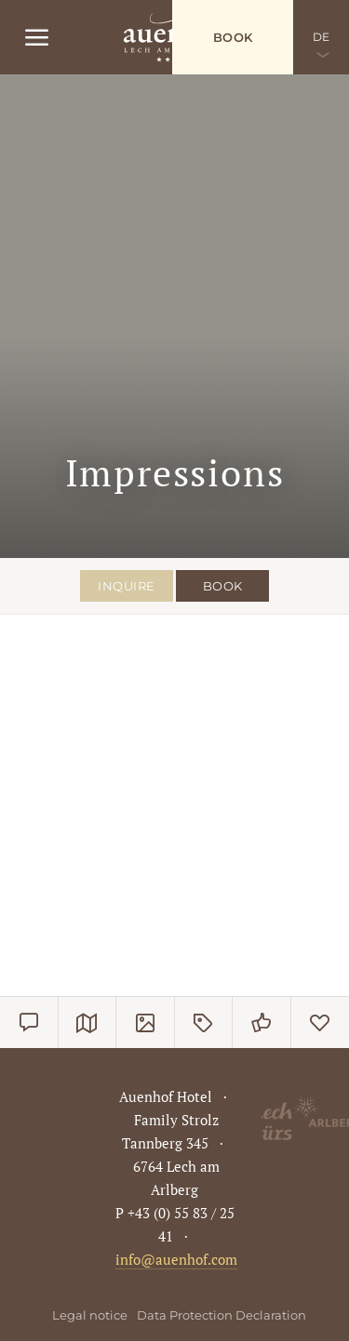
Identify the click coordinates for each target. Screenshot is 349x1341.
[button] (51, 704)
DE (321, 37)
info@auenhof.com (176, 1259)
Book (233, 37)
